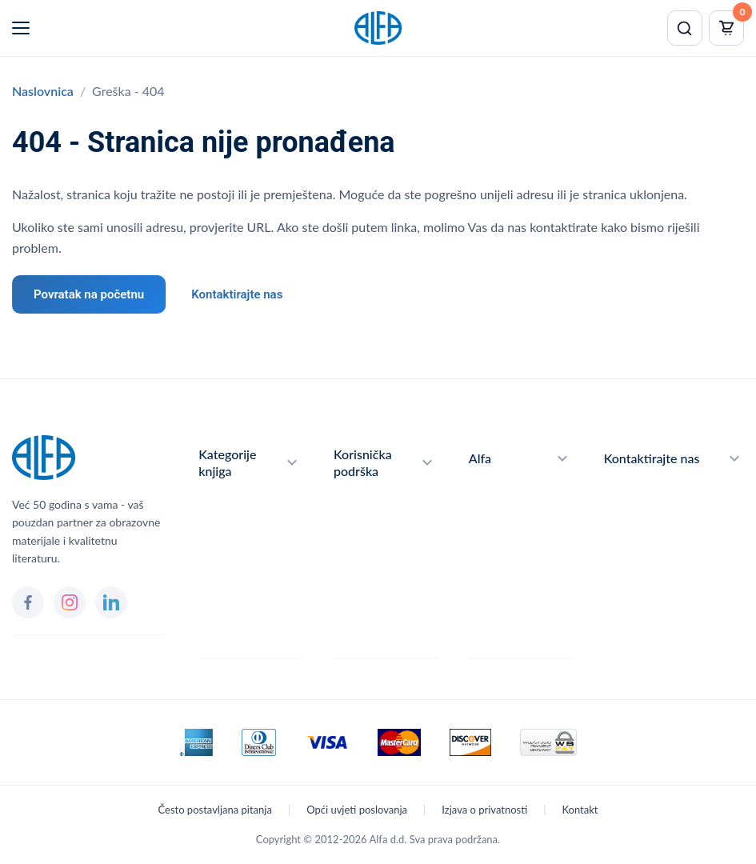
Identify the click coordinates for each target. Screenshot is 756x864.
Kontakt (580, 809)
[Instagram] (70, 602)
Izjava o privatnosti (484, 809)
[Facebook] (28, 602)
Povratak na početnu (89, 294)
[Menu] (21, 28)
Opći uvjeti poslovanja (356, 809)
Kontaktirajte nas (236, 294)
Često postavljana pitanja (215, 809)
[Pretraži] (684, 28)
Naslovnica (43, 90)
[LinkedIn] (111, 602)
